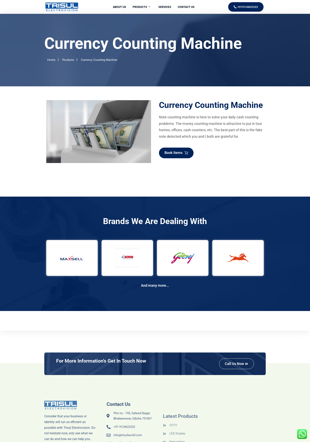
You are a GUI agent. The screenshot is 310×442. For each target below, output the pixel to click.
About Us (117, 6)
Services (165, 6)
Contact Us (188, 6)
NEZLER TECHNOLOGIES (206, 437)
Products (141, 7)
